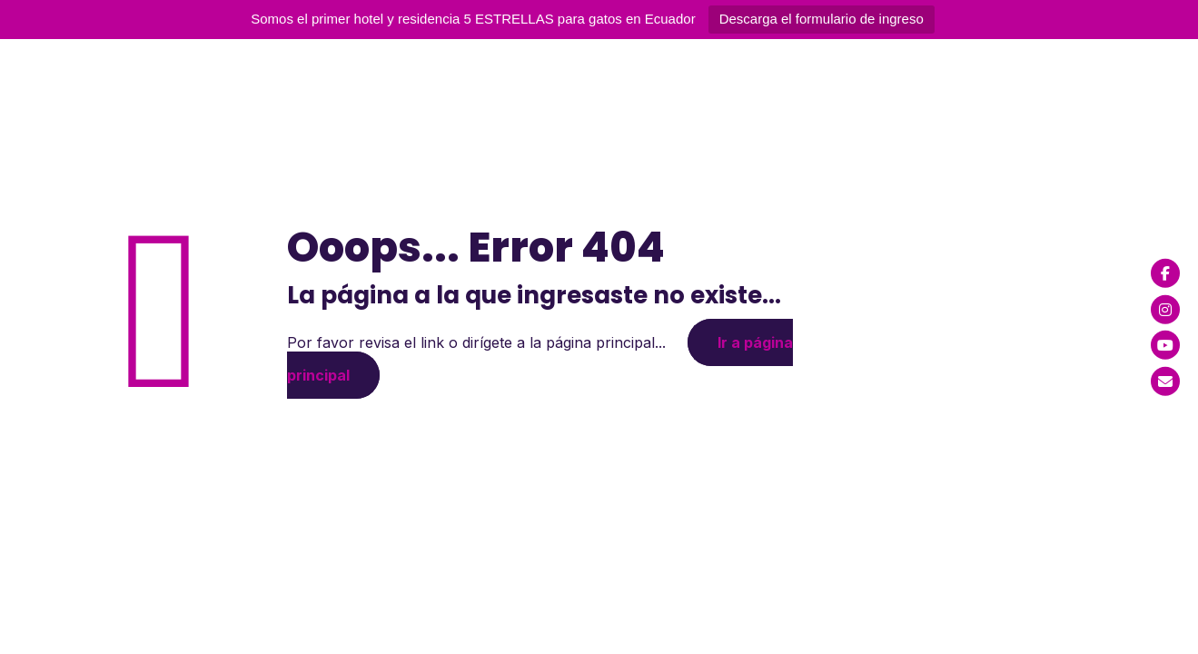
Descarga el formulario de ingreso (821, 18)
